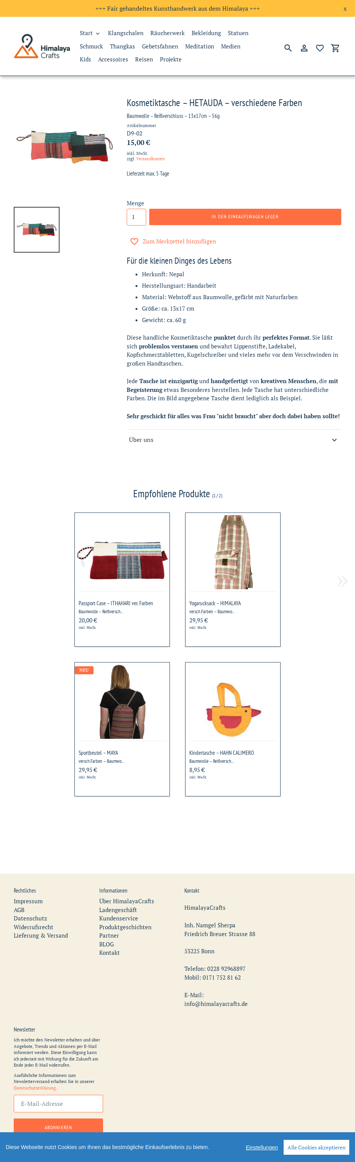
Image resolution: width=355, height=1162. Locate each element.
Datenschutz (30, 897)
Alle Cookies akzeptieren (316, 1147)
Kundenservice (118, 897)
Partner (109, 914)
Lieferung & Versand (41, 914)
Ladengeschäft (118, 889)
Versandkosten (150, 158)
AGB (19, 889)
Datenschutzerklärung (35, 1067)
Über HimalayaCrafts (126, 880)
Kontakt (109, 931)
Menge (135, 203)
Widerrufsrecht (33, 906)
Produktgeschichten (125, 906)
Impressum (28, 880)
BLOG (106, 923)
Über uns (234, 440)
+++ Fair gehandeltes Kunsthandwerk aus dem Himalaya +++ (177, 8)
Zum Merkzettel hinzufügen (173, 241)
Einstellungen (262, 1147)
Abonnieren (58, 1106)
